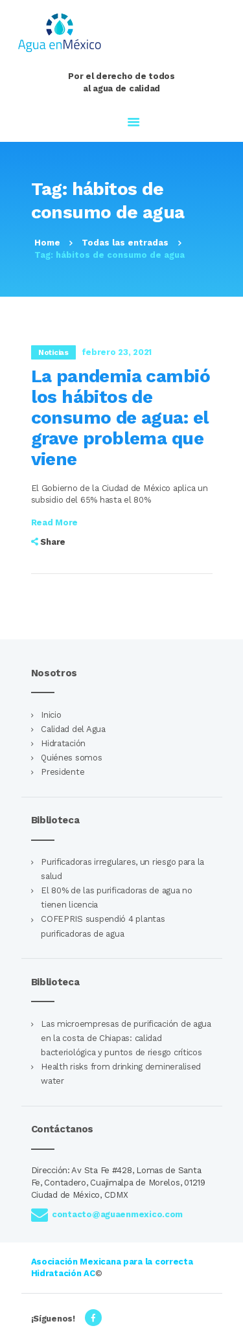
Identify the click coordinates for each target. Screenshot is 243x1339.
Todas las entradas (125, 242)
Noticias (53, 352)
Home (47, 242)
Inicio (51, 715)
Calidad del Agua (73, 729)
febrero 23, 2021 (117, 352)
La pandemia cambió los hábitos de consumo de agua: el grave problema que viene (120, 418)
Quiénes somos (71, 757)
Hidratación (63, 743)
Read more (54, 522)
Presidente (62, 772)
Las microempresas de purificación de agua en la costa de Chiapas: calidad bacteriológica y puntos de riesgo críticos (126, 1038)
